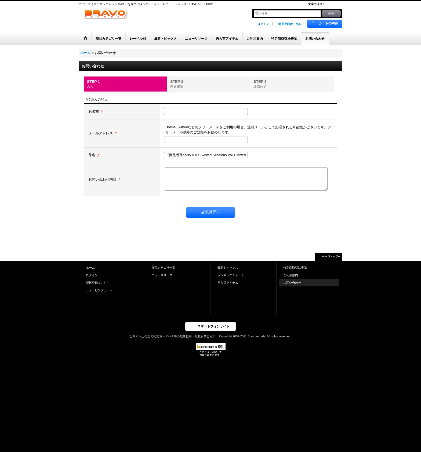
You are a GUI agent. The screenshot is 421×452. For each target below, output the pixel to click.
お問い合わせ (292, 282)
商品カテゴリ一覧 (163, 267)
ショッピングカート (99, 290)
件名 (92, 155)
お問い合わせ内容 (102, 179)
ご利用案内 (290, 275)
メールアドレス (101, 133)
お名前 (94, 112)
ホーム (90, 267)
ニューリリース (162, 275)
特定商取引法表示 (295, 267)
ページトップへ (331, 256)
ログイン (263, 23)
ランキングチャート (230, 275)
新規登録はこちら (290, 23)
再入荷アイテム (227, 282)
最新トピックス (227, 267)
